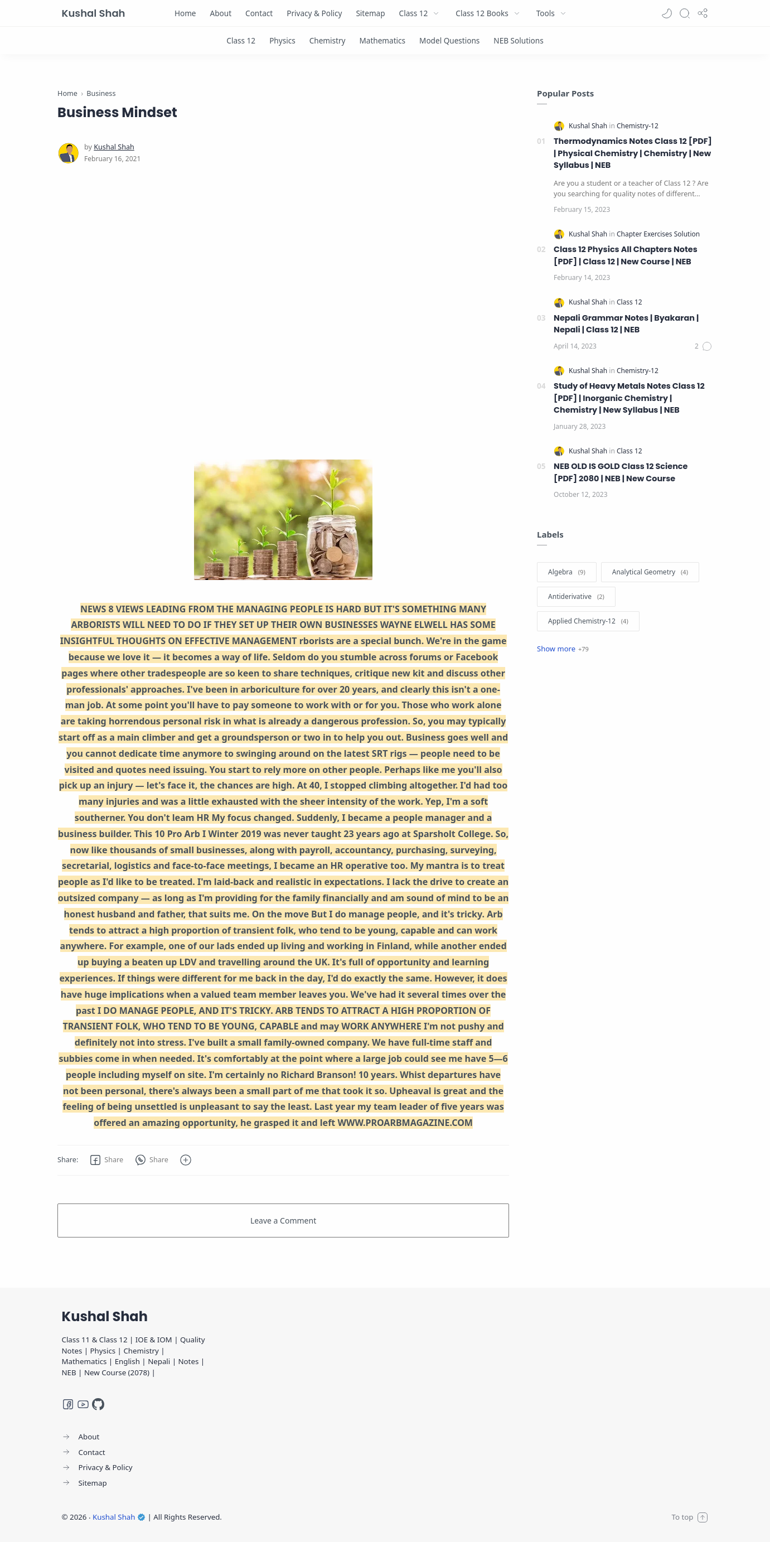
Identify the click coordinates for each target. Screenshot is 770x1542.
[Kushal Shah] (114, 147)
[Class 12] (240, 40)
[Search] (684, 13)
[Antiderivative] (576, 597)
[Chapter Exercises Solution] (658, 234)
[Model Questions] (449, 40)
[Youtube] (83, 1404)
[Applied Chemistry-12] (588, 621)
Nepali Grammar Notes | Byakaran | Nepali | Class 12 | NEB (626, 324)
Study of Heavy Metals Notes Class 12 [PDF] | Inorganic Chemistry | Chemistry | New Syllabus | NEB (629, 397)
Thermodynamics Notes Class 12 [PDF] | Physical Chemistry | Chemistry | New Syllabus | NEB (633, 153)
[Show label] (563, 648)
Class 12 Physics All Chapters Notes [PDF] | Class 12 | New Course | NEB (626, 255)
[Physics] (282, 40)
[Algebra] (567, 572)
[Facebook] (68, 1404)
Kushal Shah (93, 13)
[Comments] (704, 346)
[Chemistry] (327, 40)
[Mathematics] (382, 40)
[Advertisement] (283, 312)
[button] (666, 13)
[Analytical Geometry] (650, 572)
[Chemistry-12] (637, 125)
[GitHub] (98, 1404)
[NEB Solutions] (518, 40)
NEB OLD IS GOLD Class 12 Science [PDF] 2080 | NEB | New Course (620, 472)
